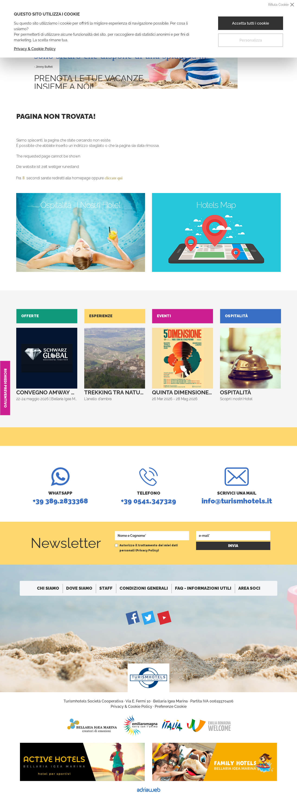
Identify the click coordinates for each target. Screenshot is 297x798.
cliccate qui (114, 178)
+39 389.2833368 (60, 506)
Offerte (31, 316)
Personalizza (250, 40)
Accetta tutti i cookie (250, 23)
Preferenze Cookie (171, 706)
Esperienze (102, 316)
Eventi (165, 316)
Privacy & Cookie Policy (35, 49)
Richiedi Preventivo (5, 388)
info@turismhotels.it (237, 506)
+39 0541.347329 (148, 506)
